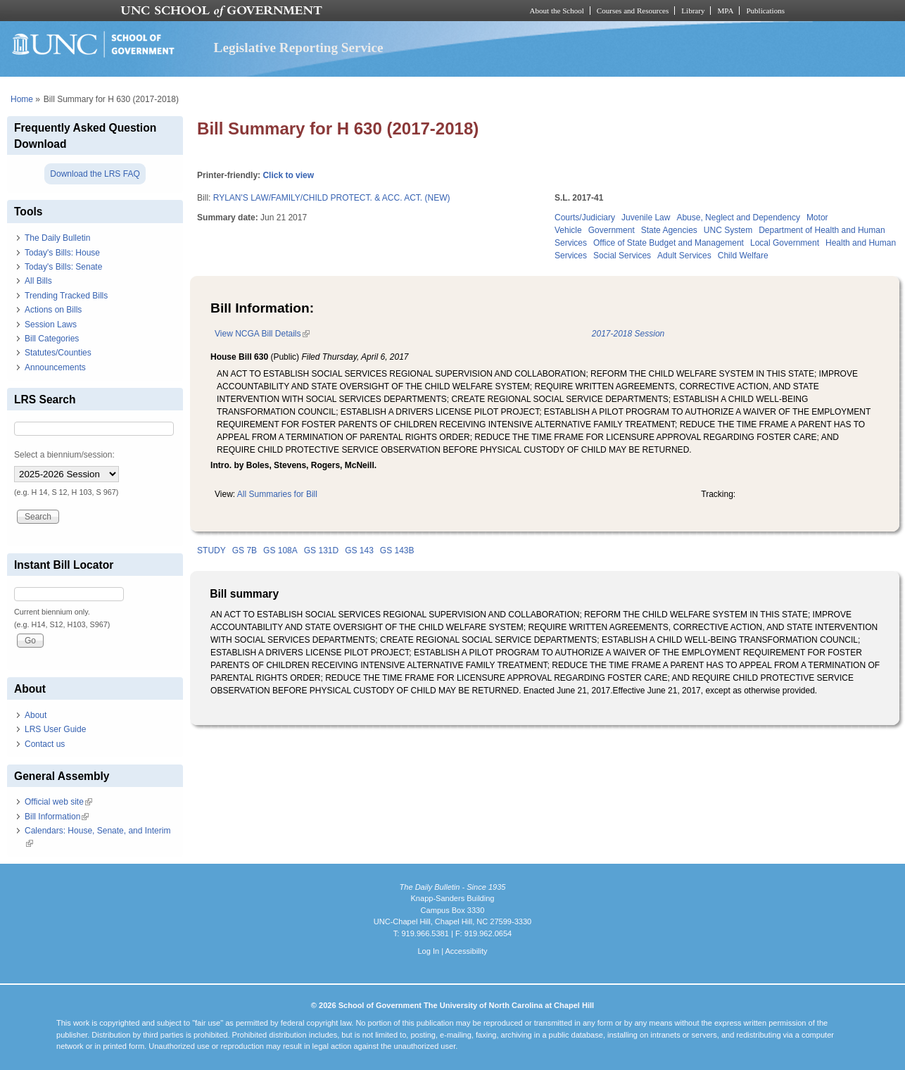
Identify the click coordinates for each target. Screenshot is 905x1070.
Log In (428, 951)
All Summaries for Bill (277, 494)
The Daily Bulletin (57, 238)
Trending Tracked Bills (66, 296)
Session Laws (51, 324)
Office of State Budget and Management (668, 243)
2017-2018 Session (628, 334)
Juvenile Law (645, 217)
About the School (557, 10)
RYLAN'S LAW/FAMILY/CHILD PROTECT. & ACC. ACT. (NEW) (331, 198)
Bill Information (57, 817)
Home (22, 99)
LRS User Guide (55, 729)
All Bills (38, 281)
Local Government (784, 243)
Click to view (288, 175)
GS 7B (244, 550)
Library (692, 10)
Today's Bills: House (62, 253)
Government (611, 230)
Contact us (45, 744)
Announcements (55, 367)
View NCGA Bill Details (262, 334)
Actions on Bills (53, 310)
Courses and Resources (633, 10)
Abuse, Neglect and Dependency (737, 217)
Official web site (58, 802)
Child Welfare (743, 255)
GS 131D (321, 550)
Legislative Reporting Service (299, 47)
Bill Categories (52, 339)
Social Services (622, 255)
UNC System (728, 230)
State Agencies (669, 230)
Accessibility (466, 951)
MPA (725, 10)
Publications (765, 10)
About (35, 715)
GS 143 (359, 550)
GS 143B (397, 550)
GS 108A (280, 550)
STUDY (211, 550)
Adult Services (684, 255)
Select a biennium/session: (64, 455)
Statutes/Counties (58, 353)
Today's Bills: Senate (63, 267)
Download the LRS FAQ (94, 174)
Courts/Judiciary (585, 217)
